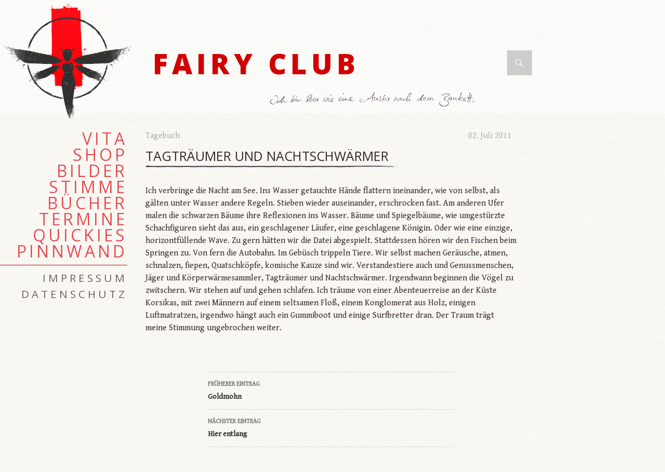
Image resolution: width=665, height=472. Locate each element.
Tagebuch (162, 136)
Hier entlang (331, 426)
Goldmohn (331, 389)
